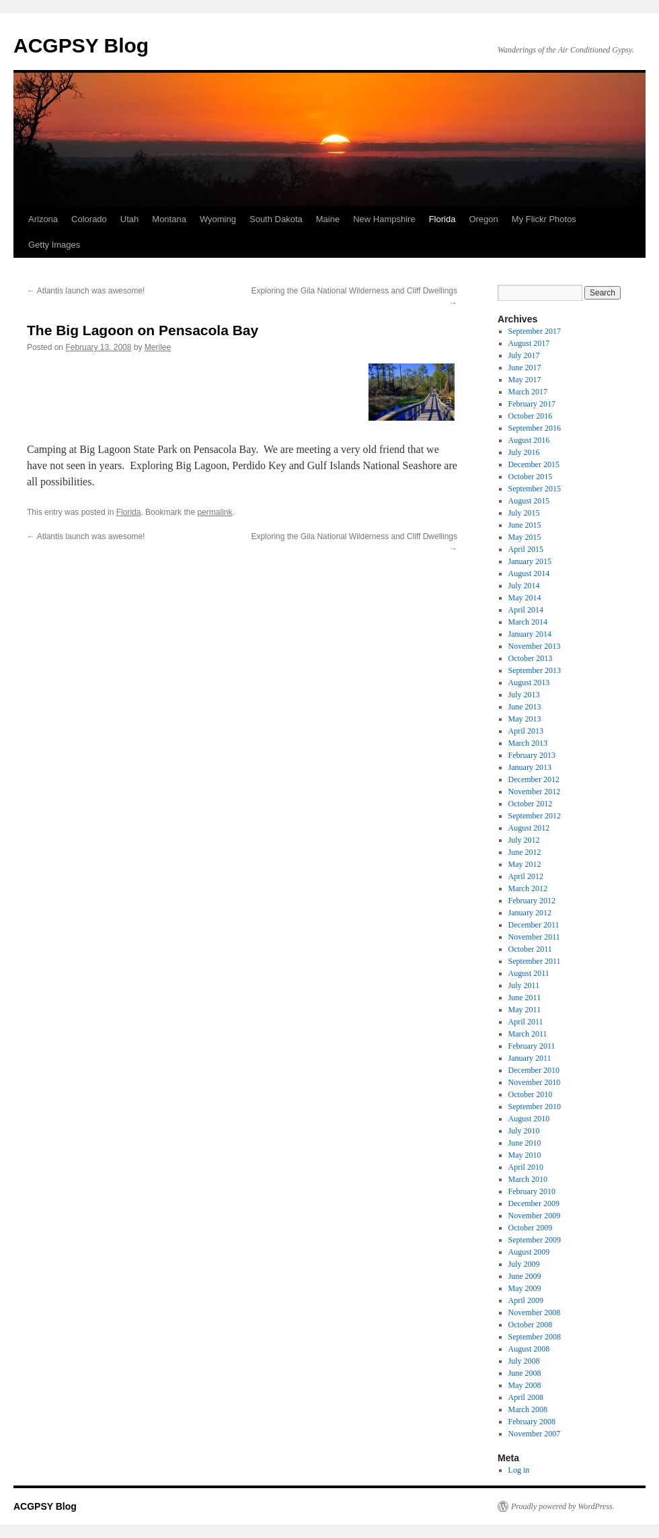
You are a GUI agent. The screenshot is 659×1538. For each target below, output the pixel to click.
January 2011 (529, 1058)
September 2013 (534, 670)
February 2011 (531, 1046)
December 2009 (533, 1203)
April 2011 (525, 1021)
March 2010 (527, 1179)
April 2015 (525, 549)
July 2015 (524, 513)
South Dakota (276, 219)
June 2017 (524, 367)
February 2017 (531, 404)
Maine (328, 219)
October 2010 (530, 1094)
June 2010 (524, 1143)
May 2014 (524, 597)
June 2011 (524, 997)
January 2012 (529, 912)
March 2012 (527, 888)
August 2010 (529, 1118)
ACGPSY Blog (81, 45)
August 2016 (529, 440)
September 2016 (534, 428)
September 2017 (534, 331)
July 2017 (524, 355)
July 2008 (524, 1361)
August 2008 (529, 1349)
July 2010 (524, 1130)
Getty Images (54, 245)
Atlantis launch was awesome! (86, 290)
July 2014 (524, 585)
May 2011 (524, 1009)
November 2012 (534, 791)
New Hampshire (384, 219)
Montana (169, 219)
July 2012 (524, 840)
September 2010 (534, 1106)
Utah (129, 219)
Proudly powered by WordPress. (563, 1506)
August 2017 (529, 343)
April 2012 (525, 876)
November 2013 (534, 646)
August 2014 (529, 573)
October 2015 (530, 476)
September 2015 (534, 488)
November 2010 (534, 1082)
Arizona (43, 219)
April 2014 (525, 610)
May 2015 (524, 537)
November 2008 (534, 1312)
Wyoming (218, 219)
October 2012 (530, 803)
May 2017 (524, 379)
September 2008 (534, 1336)
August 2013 (529, 682)
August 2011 (528, 973)
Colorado (89, 219)
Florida (442, 219)
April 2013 (525, 731)
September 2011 (534, 961)
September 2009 (534, 1240)
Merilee (158, 347)
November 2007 (534, 1433)
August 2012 (529, 828)
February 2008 (531, 1421)
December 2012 (533, 779)
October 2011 (530, 949)
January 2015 (529, 561)
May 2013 (524, 719)
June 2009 (524, 1276)
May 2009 (524, 1288)
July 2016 (524, 452)
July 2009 (524, 1264)
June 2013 (524, 706)
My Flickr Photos (544, 219)
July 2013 (524, 694)
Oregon (483, 219)
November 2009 (534, 1215)
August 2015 (529, 500)
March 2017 (527, 391)
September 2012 (534, 815)
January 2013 (529, 767)
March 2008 (527, 1409)
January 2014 (529, 634)
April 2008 (525, 1397)
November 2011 (534, 937)
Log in (519, 1470)
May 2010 (524, 1155)
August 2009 (529, 1252)
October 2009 (530, 1227)
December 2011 (533, 925)
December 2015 (533, 464)
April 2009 (525, 1300)
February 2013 (531, 755)
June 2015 (524, 525)
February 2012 (531, 900)
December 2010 (533, 1070)
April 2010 (525, 1167)
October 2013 (530, 658)
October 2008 (530, 1324)
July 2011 (524, 985)
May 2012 (524, 864)
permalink (214, 512)
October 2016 (530, 416)
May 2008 (524, 1385)
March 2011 (527, 1034)
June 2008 (524, 1373)
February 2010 (531, 1191)
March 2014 (527, 622)
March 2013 (527, 743)
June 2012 (524, 852)
